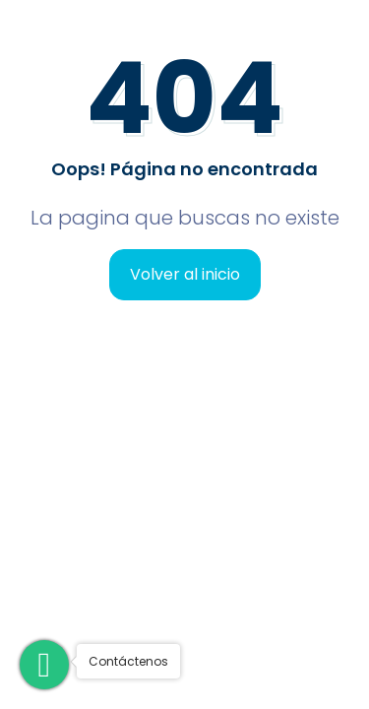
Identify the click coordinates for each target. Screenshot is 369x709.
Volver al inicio (185, 274)
